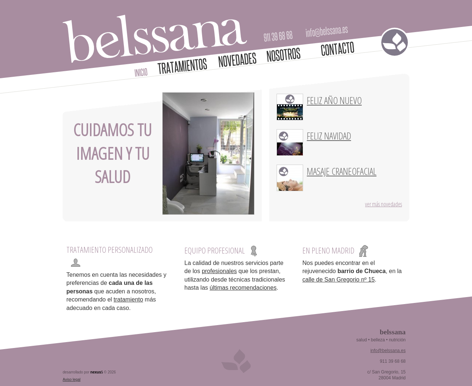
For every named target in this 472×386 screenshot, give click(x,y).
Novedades (237, 60)
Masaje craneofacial (341, 171)
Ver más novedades (383, 204)
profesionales (219, 271)
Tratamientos (182, 66)
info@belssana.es (327, 31)
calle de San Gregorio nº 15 (338, 279)
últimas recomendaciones (242, 288)
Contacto (337, 49)
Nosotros (284, 55)
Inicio (141, 72)
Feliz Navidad (329, 135)
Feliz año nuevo (334, 100)
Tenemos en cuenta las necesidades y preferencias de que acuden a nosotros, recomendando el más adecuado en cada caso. (116, 291)
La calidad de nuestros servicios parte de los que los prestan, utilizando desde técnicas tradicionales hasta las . (234, 275)
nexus (96, 372)
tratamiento (128, 299)
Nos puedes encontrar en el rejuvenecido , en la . (352, 271)
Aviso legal (71, 380)
